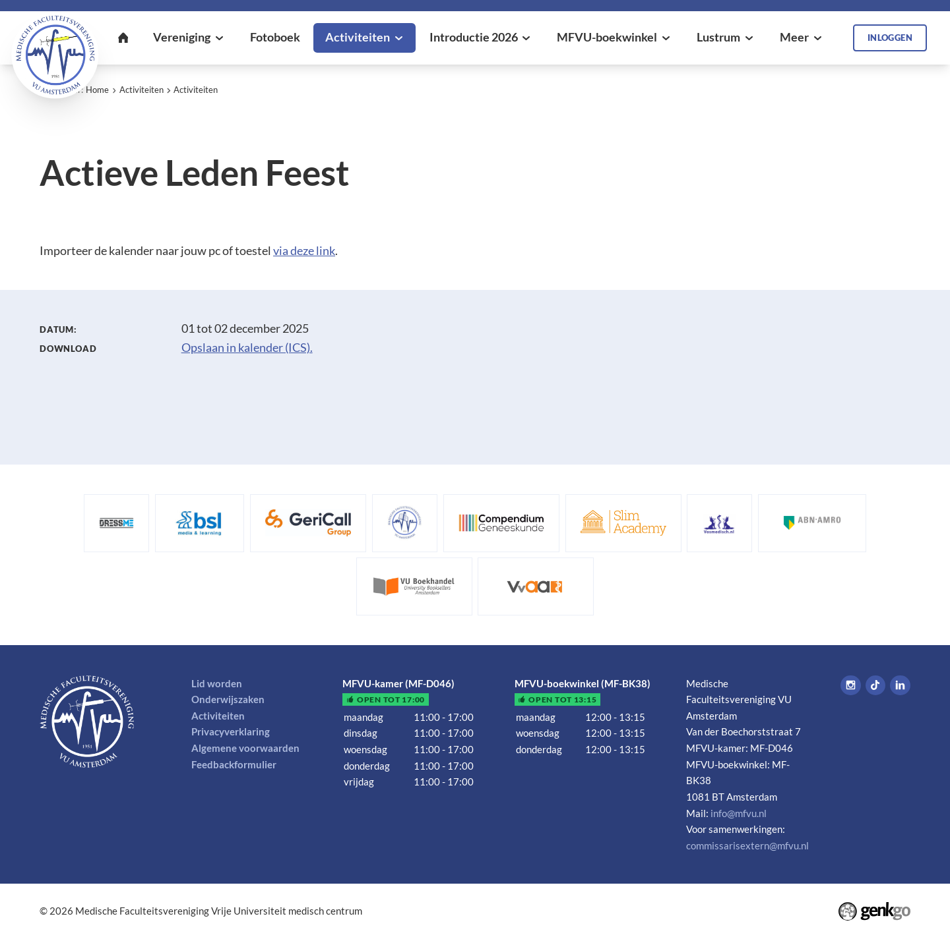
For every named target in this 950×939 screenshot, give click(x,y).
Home (97, 89)
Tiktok (876, 685)
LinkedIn (900, 685)
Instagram (850, 685)
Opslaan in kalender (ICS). (247, 348)
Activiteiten (141, 89)
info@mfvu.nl (739, 813)
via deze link (304, 251)
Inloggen (890, 37)
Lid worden (216, 683)
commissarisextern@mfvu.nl (747, 845)
